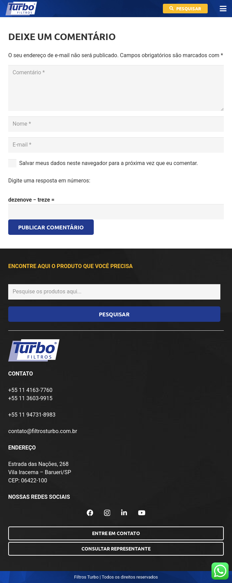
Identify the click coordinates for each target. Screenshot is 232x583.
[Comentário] (116, 88)
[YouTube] (141, 512)
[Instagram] (107, 513)
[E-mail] (116, 145)
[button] (223, 8)
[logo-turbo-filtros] (21, 8)
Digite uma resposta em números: (49, 180)
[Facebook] (90, 512)
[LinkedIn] (124, 512)
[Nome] (116, 124)
